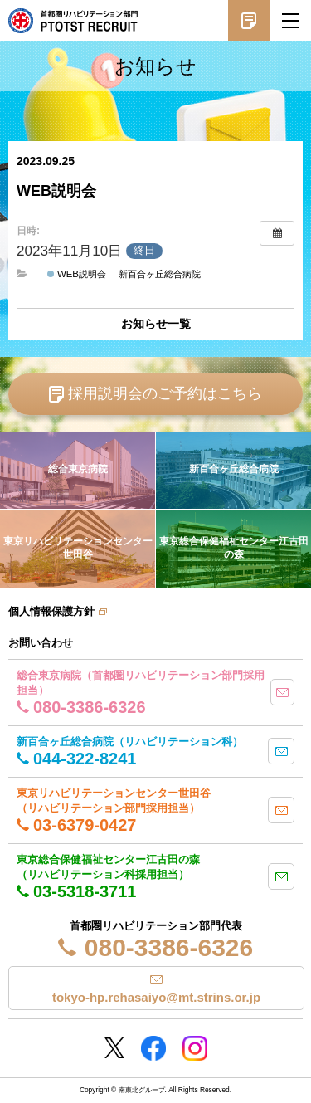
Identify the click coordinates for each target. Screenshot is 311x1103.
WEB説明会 (76, 274)
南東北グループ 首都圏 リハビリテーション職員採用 (73, 20)
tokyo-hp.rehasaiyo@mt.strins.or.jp (156, 997)
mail (282, 692)
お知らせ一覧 (156, 323)
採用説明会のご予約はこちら (165, 393)
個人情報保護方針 (51, 611)
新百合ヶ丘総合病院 (160, 274)
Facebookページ (153, 1048)
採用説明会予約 (249, 20)
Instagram (194, 1048)
